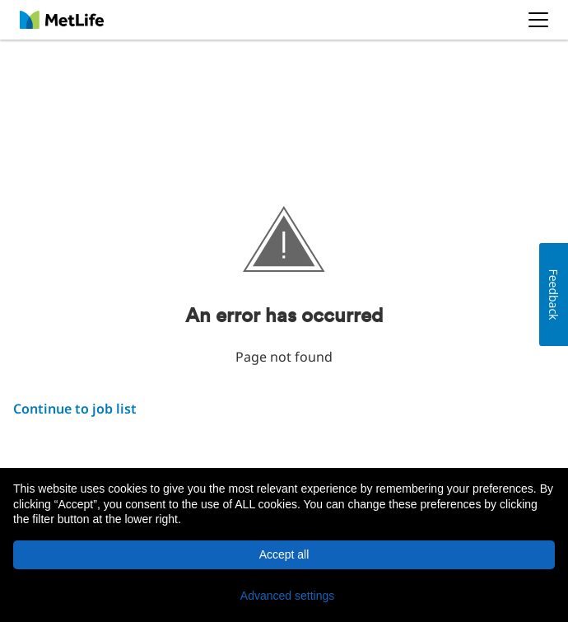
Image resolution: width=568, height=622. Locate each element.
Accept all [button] (284, 554)
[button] (284, 595)
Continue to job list (75, 409)
